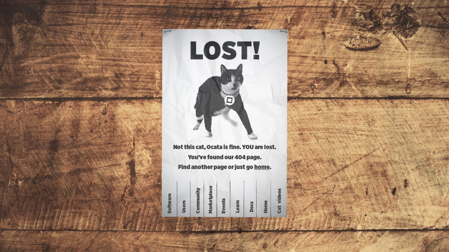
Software (169, 203)
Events (223, 206)
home (262, 167)
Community (198, 201)
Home (265, 206)
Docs (251, 206)
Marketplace (210, 200)
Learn (237, 206)
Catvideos (279, 201)
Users (184, 206)
